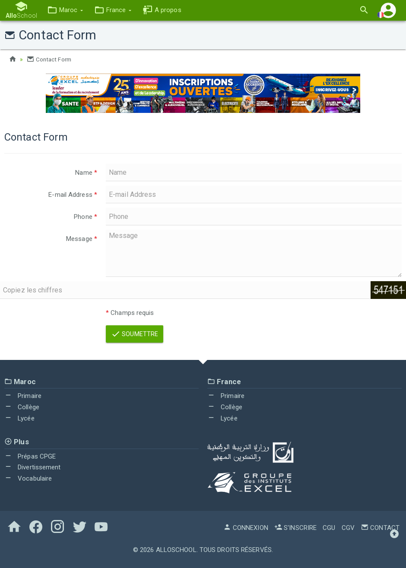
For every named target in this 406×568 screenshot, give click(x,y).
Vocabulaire (28, 478)
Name (86, 172)
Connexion (245, 528)
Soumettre (134, 334)
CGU (329, 528)
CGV (348, 528)
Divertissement (32, 467)
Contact (380, 528)
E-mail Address (72, 195)
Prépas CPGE (30, 456)
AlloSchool (176, 550)
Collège (21, 407)
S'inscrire (295, 528)
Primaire (22, 396)
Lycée (19, 418)
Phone (85, 217)
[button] (63, 10)
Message (81, 239)
